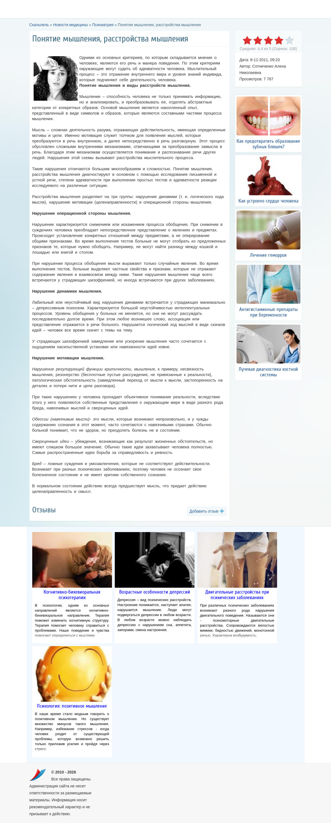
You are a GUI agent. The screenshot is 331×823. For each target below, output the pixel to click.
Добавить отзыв (204, 511)
